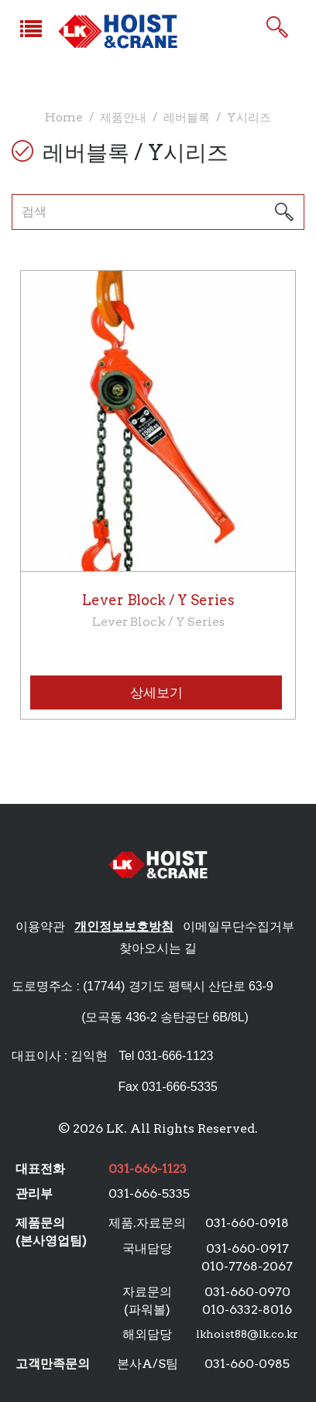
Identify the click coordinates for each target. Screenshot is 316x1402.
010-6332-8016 (247, 1309)
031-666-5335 (149, 1193)
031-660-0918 (247, 1223)
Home (64, 117)
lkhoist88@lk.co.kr (247, 1334)
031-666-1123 (175, 1055)
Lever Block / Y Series (158, 611)
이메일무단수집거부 (238, 926)
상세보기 (156, 692)
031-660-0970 (247, 1291)
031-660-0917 (247, 1248)
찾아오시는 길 (158, 948)
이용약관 (40, 926)
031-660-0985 (247, 1363)
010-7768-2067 (247, 1266)
